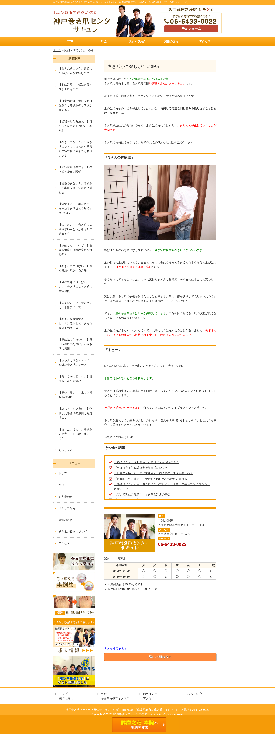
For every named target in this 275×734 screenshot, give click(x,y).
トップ (63, 473)
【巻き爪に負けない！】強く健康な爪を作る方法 (75, 268)
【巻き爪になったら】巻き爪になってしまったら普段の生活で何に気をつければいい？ (75, 149)
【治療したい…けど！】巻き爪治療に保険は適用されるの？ (75, 250)
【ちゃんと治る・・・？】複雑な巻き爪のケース (75, 362)
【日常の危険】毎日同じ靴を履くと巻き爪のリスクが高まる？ (153, 473)
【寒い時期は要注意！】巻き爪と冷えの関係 (142, 494)
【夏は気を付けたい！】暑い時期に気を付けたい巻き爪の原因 (75, 344)
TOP (70, 41)
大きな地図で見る (115, 648)
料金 (104, 41)
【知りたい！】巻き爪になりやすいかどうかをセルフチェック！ (75, 229)
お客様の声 (66, 496)
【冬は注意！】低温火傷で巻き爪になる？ (140, 467)
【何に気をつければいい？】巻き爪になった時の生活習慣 (75, 287)
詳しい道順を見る (160, 656)
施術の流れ (171, 41)
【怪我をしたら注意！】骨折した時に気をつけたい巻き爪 (150, 478)
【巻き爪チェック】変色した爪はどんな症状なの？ (146, 462)
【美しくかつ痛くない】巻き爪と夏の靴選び (75, 379)
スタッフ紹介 (137, 41)
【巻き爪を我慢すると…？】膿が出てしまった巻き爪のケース (75, 323)
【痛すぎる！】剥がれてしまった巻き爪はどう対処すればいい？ (75, 208)
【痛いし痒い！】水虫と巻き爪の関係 (75, 395)
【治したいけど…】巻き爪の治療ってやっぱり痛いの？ (75, 434)
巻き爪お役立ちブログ (73, 531)
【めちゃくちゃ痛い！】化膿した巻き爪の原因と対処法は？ (75, 413)
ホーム (57, 50)
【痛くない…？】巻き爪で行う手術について (75, 305)
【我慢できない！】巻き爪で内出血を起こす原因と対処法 (75, 188)
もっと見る (66, 450)
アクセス (204, 41)
